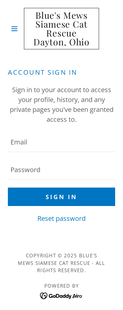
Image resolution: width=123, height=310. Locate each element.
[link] (61, 28)
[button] (16, 28)
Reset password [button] (61, 218)
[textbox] (61, 142)
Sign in (61, 197)
